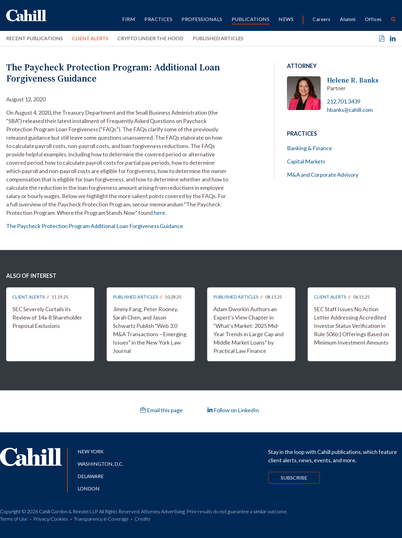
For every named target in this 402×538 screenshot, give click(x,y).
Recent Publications (34, 38)
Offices (373, 19)
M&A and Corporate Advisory (322, 174)
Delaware (91, 476)
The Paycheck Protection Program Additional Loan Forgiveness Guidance (94, 225)
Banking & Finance (309, 148)
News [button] (286, 19)
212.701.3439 (343, 101)
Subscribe (294, 478)
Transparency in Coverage (101, 519)
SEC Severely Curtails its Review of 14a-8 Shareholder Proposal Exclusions (47, 317)
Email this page (161, 410)
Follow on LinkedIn (233, 410)
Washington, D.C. (100, 464)
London (89, 488)
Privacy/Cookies (50, 519)
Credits (142, 519)
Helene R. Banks (352, 80)
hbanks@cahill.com (350, 109)
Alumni (348, 19)
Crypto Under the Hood (150, 38)
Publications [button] (251, 19)
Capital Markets (306, 161)
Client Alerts (90, 38)
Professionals (202, 19)
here (159, 212)
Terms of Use (14, 519)
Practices (158, 19)
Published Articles (218, 38)
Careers (321, 19)
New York (91, 451)
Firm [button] (128, 19)
